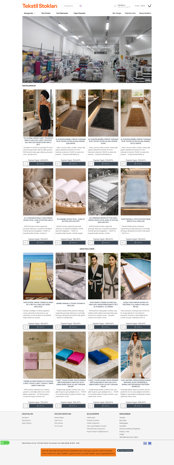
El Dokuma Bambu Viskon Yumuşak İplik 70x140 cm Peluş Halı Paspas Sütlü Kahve (136, 141)
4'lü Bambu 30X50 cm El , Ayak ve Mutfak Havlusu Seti (71, 220)
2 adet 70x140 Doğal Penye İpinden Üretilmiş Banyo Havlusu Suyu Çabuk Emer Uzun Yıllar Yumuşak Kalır (103, 383)
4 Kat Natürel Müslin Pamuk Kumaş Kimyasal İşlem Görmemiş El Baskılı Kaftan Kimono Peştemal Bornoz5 (136, 383)
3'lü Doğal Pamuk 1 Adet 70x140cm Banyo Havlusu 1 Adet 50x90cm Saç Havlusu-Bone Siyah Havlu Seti (38, 141)
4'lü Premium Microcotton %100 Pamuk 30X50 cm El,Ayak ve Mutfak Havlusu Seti (103, 220)
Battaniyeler (124, 423)
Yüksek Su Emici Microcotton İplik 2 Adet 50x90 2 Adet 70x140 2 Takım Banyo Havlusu (38, 383)
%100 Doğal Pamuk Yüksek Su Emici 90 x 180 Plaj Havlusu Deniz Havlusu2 (38, 304)
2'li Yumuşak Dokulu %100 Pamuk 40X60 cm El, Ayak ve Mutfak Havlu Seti (38, 220)
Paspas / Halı (124, 432)
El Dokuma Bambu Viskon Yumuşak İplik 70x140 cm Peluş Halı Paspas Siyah (103, 141)
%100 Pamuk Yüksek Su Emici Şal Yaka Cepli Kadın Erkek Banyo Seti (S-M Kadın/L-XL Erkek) (103, 304)
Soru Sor (5, 443)
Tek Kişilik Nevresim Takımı (129, 437)
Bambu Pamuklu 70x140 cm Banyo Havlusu (70, 304)
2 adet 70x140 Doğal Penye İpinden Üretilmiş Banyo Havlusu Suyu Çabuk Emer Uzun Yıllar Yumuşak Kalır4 (71, 383)
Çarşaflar (123, 426)
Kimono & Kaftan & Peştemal (130, 429)
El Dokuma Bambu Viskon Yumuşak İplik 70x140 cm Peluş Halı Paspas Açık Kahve (71, 141)
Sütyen (122, 434)
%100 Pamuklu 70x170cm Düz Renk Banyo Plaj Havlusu (135, 220)
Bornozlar (123, 420)
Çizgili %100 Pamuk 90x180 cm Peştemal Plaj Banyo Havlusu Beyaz (136, 304)
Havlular (122, 417)
